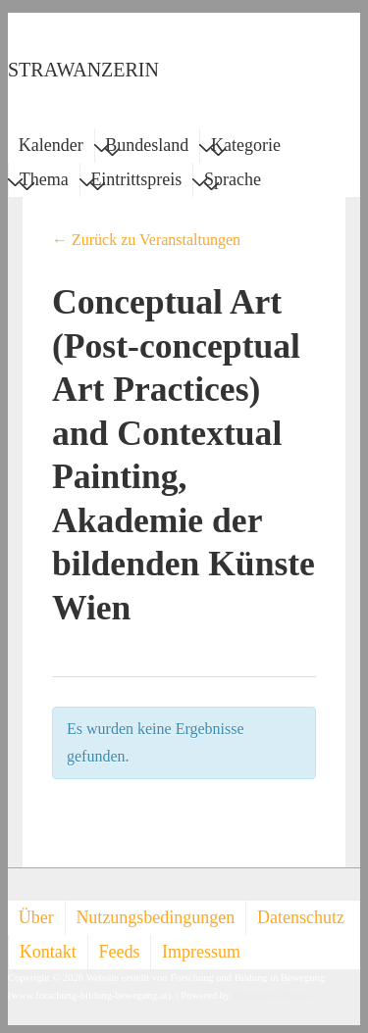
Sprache (232, 182)
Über (36, 917)
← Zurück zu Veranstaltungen (146, 239)
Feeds (118, 951)
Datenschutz (300, 917)
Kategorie (246, 148)
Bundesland (146, 148)
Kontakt (48, 951)
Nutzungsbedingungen (155, 917)
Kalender (51, 145)
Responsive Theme (272, 995)
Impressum (201, 951)
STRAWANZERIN (83, 69)
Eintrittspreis (136, 182)
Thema (44, 182)
